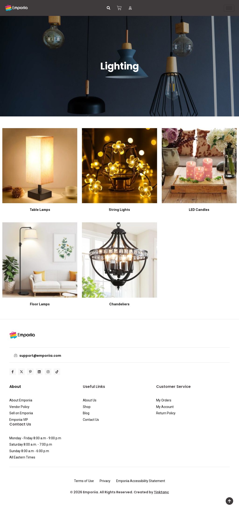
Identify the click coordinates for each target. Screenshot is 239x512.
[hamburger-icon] (229, 8)
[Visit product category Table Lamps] (39, 170)
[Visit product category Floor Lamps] (39, 264)
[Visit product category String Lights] (119, 170)
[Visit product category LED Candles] (199, 170)
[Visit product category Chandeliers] (119, 264)
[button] (108, 8)
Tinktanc (161, 492)
